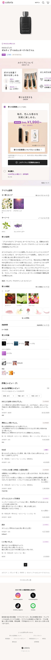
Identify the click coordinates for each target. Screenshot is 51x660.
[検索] (43, 2)
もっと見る (25, 318)
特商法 (44, 638)
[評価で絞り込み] (9, 396)
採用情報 (36, 641)
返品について (45, 183)
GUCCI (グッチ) (7, 47)
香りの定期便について (15, 635)
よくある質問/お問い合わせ (25, 632)
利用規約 (7, 638)
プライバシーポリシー (20, 638)
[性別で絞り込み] (35, 396)
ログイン (37, 2)
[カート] (48, 2)
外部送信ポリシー (34, 638)
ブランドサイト (37, 635)
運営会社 (14, 641)
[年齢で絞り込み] (22, 396)
